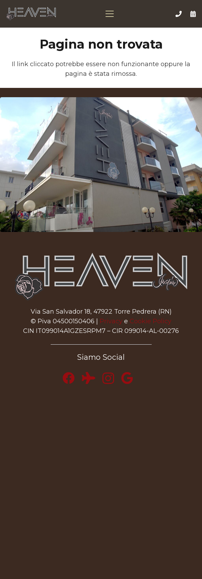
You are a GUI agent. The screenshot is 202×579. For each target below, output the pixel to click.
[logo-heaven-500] (31, 14)
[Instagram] (108, 378)
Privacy (111, 321)
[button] (111, 14)
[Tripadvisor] (88, 378)
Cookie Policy (150, 321)
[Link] (178, 14)
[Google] (127, 378)
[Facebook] (68, 378)
